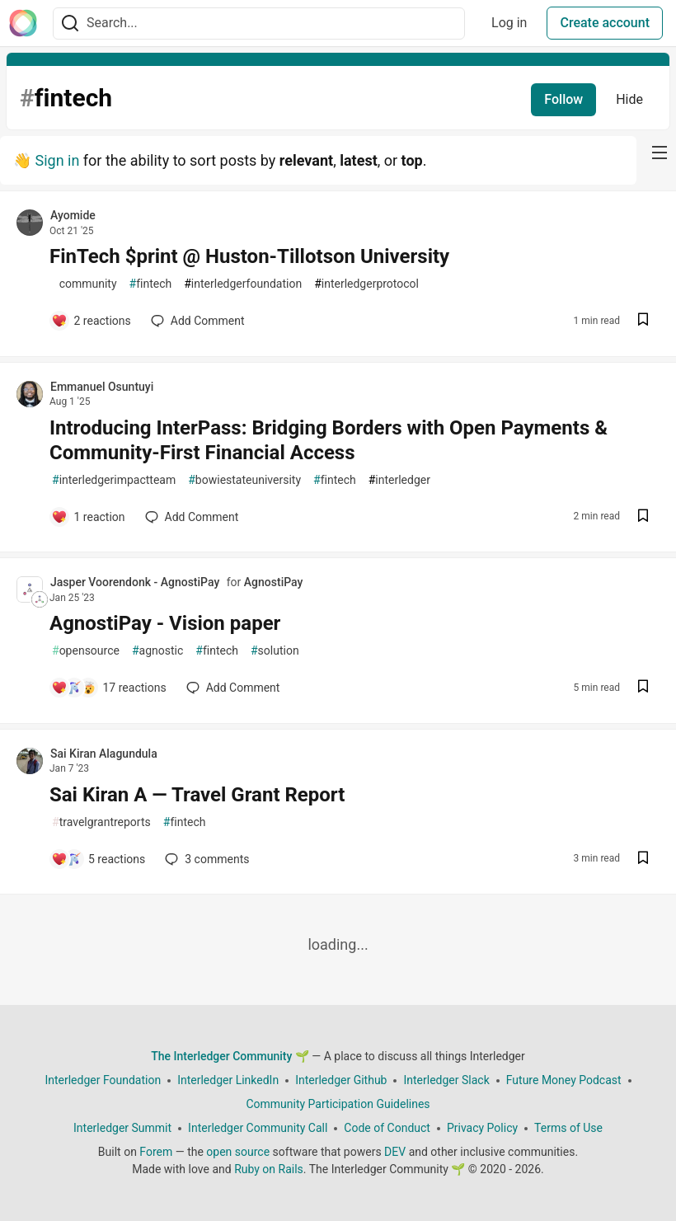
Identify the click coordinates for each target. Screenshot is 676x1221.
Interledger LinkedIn (228, 1080)
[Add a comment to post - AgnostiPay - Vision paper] (108, 687)
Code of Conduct (387, 1127)
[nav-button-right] (659, 152)
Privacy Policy (482, 1127)
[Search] (70, 23)
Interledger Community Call (257, 1127)
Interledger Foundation (103, 1080)
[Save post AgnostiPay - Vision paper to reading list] (643, 688)
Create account (605, 23)
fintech (150, 284)
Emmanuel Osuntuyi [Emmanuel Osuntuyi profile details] (101, 386)
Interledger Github (341, 1080)
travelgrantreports (101, 822)
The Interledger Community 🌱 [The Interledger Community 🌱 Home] (230, 1056)
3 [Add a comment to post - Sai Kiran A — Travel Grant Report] (205, 859)
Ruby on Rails (268, 1169)
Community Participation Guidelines (338, 1104)
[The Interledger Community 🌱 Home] (23, 23)
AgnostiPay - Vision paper (164, 623)
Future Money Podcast (564, 1080)
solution (275, 651)
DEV (395, 1151)
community (84, 284)
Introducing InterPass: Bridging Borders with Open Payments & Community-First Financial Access (328, 440)
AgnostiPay (273, 582)
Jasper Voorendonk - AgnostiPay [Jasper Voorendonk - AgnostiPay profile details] (134, 582)
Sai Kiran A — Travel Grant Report (197, 794)
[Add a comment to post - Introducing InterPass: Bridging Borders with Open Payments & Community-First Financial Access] (88, 517)
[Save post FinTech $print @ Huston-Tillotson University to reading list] (643, 321)
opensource (86, 651)
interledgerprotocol (366, 284)
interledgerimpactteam (114, 480)
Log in (509, 23)
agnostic (157, 651)
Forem (155, 1151)
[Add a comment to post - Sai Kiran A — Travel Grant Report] (98, 859)
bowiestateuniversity (244, 480)
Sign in (57, 160)
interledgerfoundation (243, 284)
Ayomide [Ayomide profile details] (73, 215)
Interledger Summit (122, 1127)
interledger (399, 480)
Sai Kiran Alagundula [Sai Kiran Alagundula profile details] (103, 753)
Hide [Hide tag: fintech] (629, 99)
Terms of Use (568, 1127)
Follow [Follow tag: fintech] (563, 99)
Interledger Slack (446, 1080)
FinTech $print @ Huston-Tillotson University (249, 256)
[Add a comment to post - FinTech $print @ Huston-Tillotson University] (91, 321)
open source (238, 1151)
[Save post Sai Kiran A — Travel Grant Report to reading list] (643, 859)
